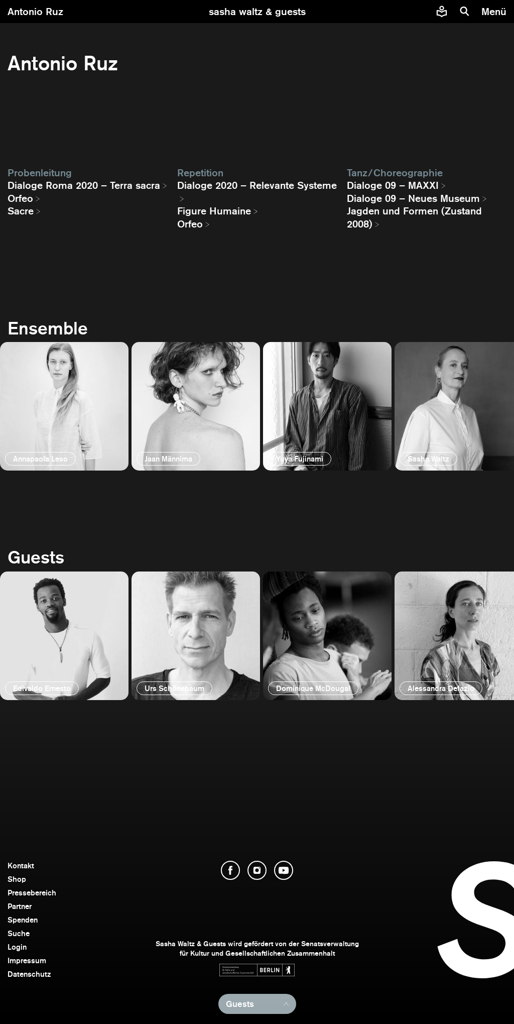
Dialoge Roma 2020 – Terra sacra (84, 185)
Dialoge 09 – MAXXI (393, 185)
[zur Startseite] (257, 11)
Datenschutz (29, 974)
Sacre (21, 210)
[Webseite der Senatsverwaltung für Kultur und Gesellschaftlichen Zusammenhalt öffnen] (257, 970)
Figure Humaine (214, 210)
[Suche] (464, 11)
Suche (19, 933)
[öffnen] (64, 406)
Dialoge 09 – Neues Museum (413, 198)
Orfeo (20, 198)
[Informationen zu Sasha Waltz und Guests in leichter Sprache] (441, 11)
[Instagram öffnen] (257, 870)
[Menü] (495, 11)
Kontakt (21, 865)
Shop (17, 879)
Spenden (23, 920)
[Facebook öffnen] (230, 870)
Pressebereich (32, 892)
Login (17, 947)
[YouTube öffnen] (283, 870)
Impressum (27, 960)
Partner (20, 906)
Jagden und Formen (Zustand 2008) (414, 217)
